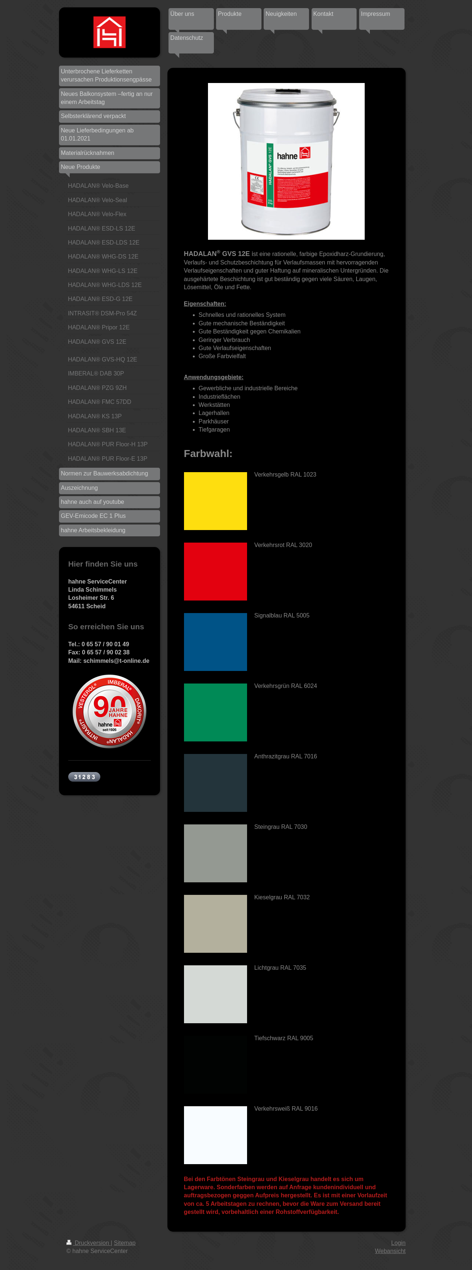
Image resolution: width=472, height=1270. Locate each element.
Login (398, 1243)
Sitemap (125, 1243)
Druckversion (88, 1243)
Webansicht (390, 1251)
